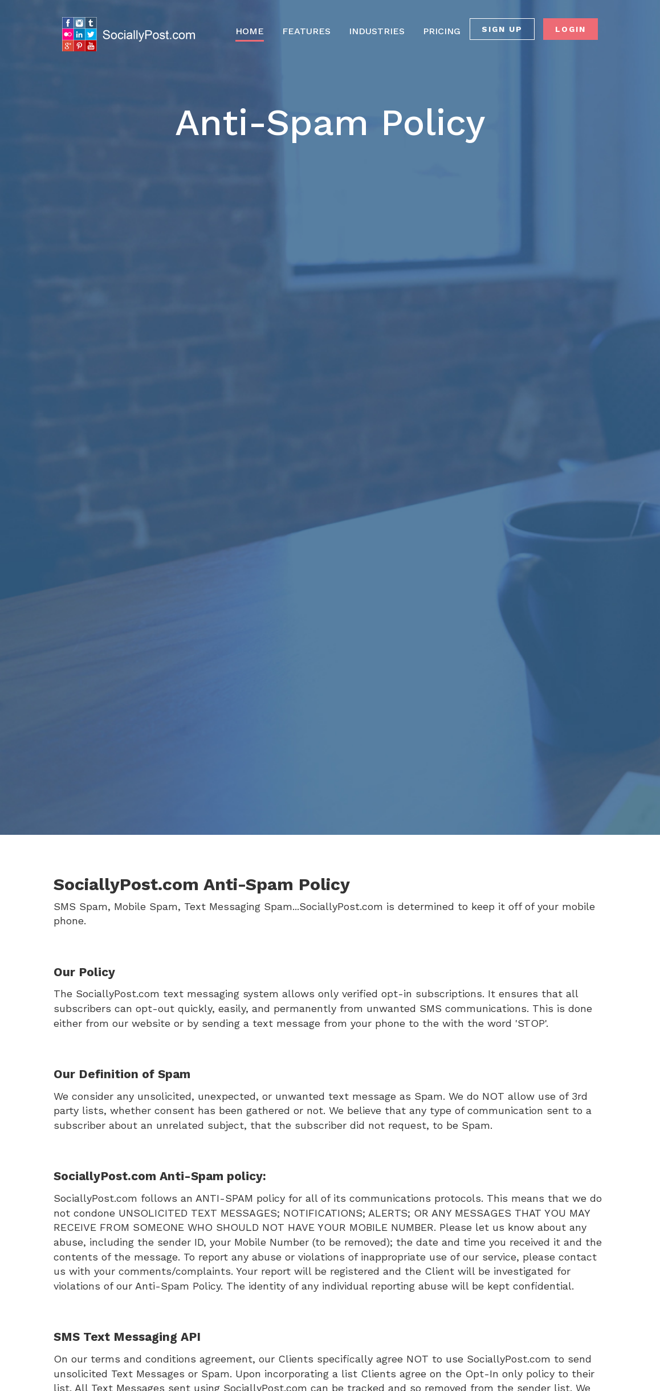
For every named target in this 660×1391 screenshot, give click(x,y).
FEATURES (306, 31)
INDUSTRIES (377, 31)
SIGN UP (502, 29)
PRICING (442, 31)
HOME (249, 31)
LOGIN (570, 29)
